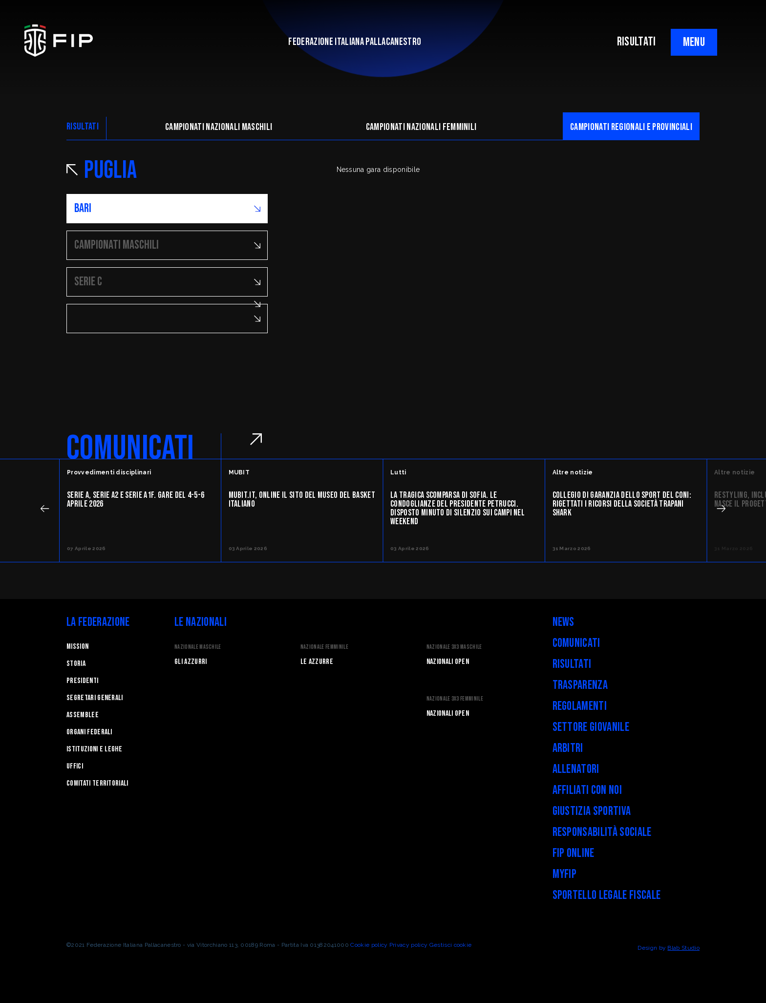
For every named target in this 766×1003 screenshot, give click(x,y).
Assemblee (82, 715)
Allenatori (576, 769)
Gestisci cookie (450, 944)
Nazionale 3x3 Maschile (454, 647)
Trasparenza (580, 685)
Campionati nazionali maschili (218, 127)
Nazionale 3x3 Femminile (454, 699)
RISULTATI (636, 41)
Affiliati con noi (587, 790)
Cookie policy (368, 944)
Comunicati (576, 643)
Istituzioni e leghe (94, 749)
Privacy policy (408, 944)
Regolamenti (580, 706)
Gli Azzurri (190, 661)
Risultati (572, 664)
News (563, 622)
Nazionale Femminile (324, 647)
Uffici (74, 766)
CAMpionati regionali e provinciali (631, 127)
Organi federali (89, 732)
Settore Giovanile (591, 727)
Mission (77, 646)
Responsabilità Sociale (602, 832)
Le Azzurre (316, 661)
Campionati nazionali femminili (421, 127)
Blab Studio (683, 947)
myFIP (565, 874)
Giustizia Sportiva (592, 811)
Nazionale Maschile (197, 647)
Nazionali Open (447, 661)
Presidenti (82, 680)
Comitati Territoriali (97, 783)
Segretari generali (94, 698)
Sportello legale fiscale (607, 895)
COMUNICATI (130, 448)
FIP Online (574, 853)
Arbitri (568, 748)
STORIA (75, 663)
